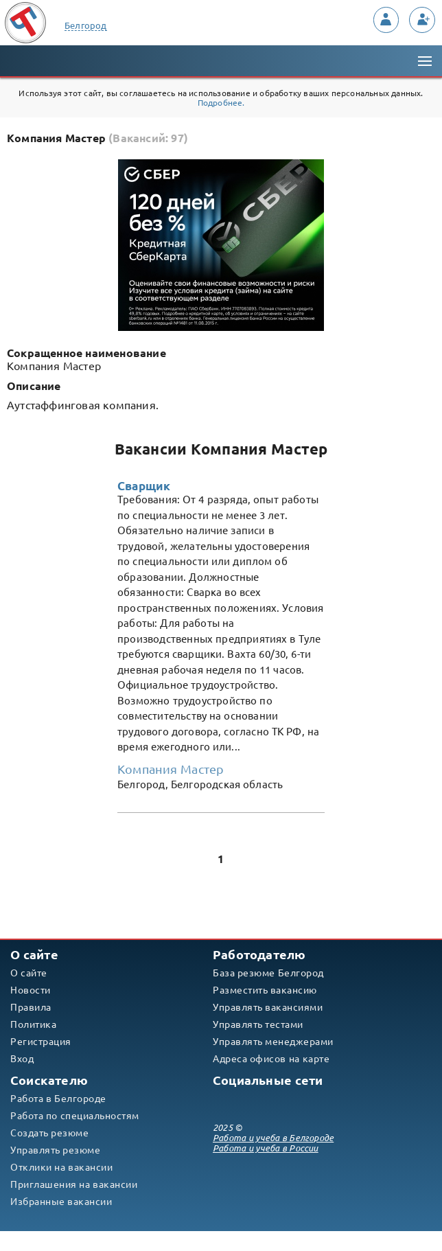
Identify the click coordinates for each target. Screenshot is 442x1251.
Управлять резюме (55, 1150)
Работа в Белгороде (58, 1098)
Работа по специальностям (74, 1115)
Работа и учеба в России (265, 1148)
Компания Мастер (170, 769)
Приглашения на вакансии (73, 1184)
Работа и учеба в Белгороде (273, 1138)
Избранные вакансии (61, 1201)
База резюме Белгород (268, 972)
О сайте (28, 972)
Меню (423, 53)
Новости (30, 990)
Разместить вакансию (265, 990)
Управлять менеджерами (273, 1041)
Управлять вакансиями (268, 1007)
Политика (33, 1024)
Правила (30, 1007)
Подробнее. (221, 102)
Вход (22, 1058)
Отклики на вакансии (61, 1167)
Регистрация (40, 1041)
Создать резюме (49, 1132)
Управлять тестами (258, 1024)
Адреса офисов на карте (271, 1058)
